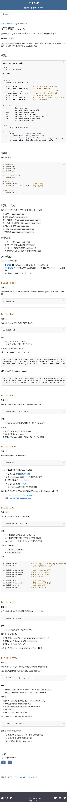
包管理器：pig (12, 24)
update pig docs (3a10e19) (27, 777)
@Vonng (35, 800)
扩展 (2, 24)
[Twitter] (11, 797)
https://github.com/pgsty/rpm (20, 495)
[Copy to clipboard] (63, 62)
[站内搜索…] (31, 14)
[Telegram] (65, 797)
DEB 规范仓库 (24, 484)
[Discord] (60, 797)
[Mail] (2, 797)
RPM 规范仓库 (24, 474)
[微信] (55, 797)
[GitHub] (7, 797)
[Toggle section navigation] (63, 14)
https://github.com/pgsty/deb (19, 498)
